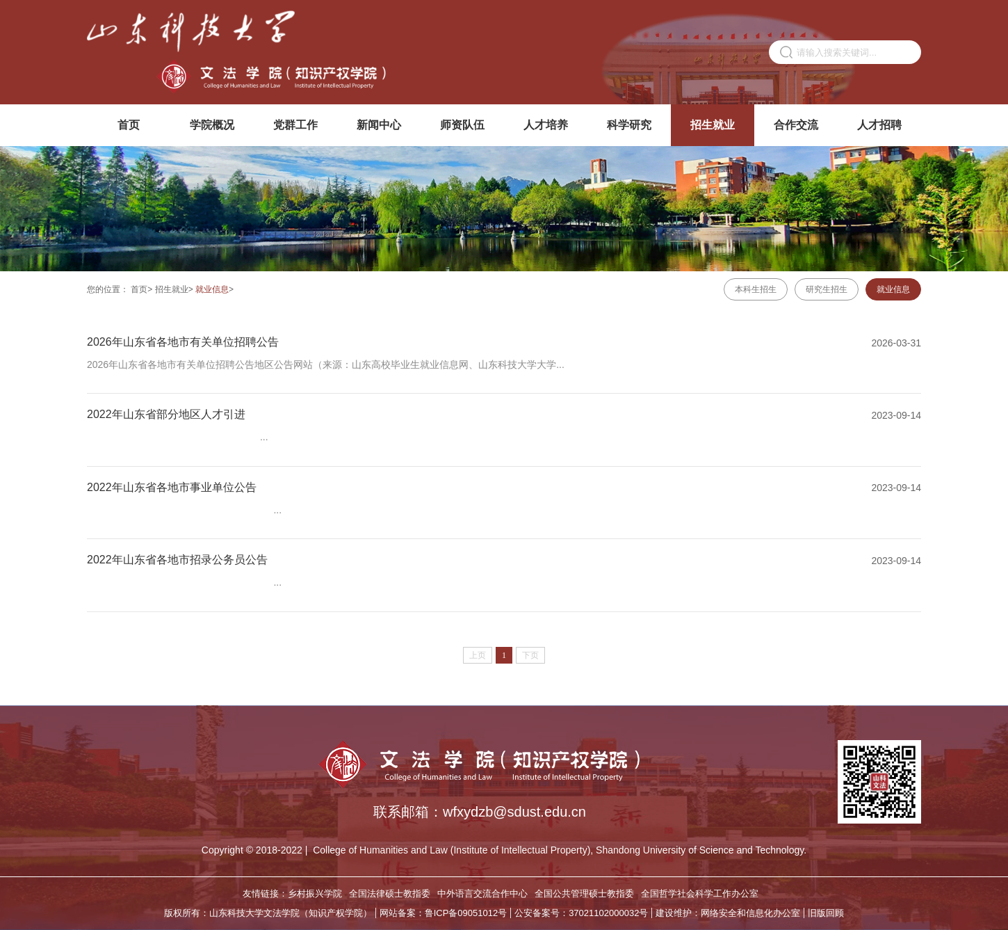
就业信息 (212, 289)
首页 (128, 125)
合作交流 (796, 125)
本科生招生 (756, 289)
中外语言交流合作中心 (482, 893)
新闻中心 (379, 125)
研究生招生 (826, 289)
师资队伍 (462, 125)
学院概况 (212, 125)
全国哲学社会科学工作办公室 (699, 893)
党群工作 (295, 125)
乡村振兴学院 (315, 893)
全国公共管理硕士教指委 (584, 893)
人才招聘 (879, 125)
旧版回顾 (826, 913)
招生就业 (712, 125)
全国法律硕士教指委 (389, 893)
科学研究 (629, 125)
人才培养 (545, 125)
